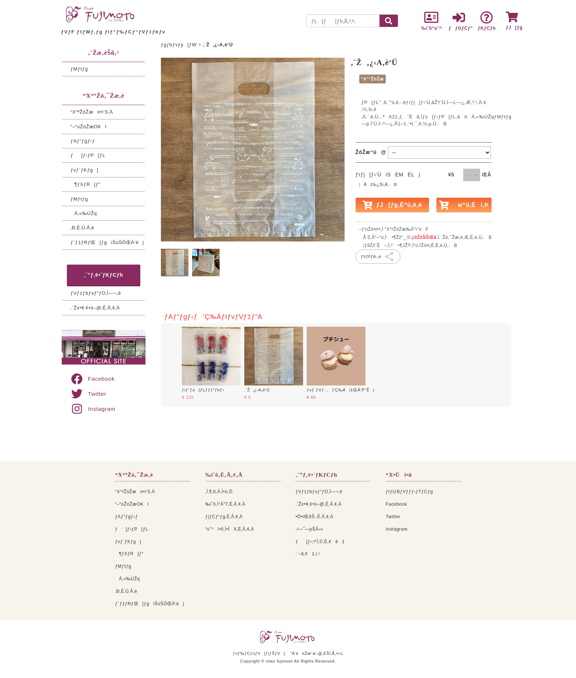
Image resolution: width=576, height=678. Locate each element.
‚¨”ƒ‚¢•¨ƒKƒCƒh (103, 275)
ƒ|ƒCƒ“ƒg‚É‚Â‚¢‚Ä (224, 516)
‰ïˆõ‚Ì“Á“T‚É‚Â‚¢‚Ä (225, 504)
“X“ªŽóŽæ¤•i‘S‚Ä (92, 112)
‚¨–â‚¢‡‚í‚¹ (307, 553)
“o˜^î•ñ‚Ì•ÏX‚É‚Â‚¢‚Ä (229, 529)
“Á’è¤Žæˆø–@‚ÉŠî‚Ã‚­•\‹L (316, 653)
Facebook (92, 379)
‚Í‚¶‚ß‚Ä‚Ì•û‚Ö (219, 491)
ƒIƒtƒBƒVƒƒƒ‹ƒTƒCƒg (409, 491)
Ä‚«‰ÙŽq (84, 213)
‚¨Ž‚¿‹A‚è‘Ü (257, 390)
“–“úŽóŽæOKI (89, 126)
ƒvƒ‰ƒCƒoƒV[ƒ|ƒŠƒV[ (259, 653)
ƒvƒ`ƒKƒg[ (84, 170)
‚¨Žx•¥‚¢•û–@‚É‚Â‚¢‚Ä (95, 308)
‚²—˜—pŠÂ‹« (309, 529)
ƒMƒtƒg (79, 69)
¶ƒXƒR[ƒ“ (86, 184)
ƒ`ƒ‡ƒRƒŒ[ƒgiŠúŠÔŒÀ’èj (107, 242)
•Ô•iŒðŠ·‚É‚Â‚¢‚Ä (314, 516)
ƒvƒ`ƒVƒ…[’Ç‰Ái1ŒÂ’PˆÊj (340, 390)
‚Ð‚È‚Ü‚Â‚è (82, 227)
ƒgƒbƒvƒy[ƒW (179, 44)
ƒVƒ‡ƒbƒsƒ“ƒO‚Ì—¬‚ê (96, 293)
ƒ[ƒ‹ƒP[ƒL (88, 155)
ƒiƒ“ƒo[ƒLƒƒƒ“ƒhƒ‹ (203, 390)
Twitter (88, 394)
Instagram (92, 409)
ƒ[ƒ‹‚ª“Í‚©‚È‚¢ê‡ (320, 541)
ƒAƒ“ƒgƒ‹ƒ (85, 141)
